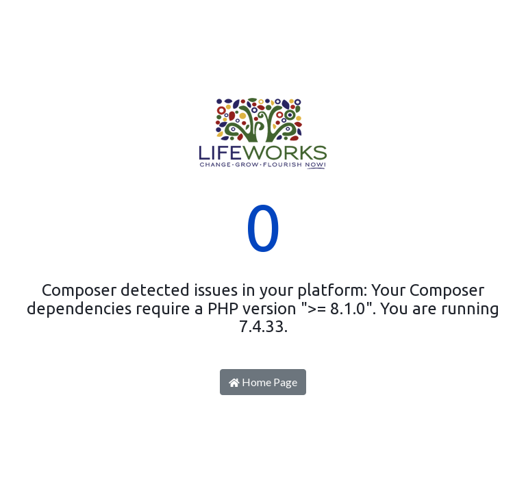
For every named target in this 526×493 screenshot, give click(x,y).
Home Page (263, 381)
